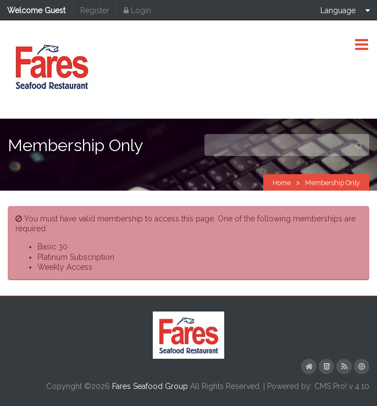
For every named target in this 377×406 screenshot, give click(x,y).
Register (94, 10)
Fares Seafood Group (150, 386)
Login (137, 10)
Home (282, 183)
